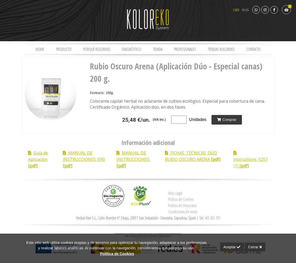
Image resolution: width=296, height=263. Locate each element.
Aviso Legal (175, 193)
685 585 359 (212, 218)
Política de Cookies (180, 199)
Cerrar (255, 247)
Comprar (226, 120)
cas (236, 9)
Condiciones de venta (182, 212)
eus (245, 9)
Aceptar (231, 247)
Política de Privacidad (182, 205)
